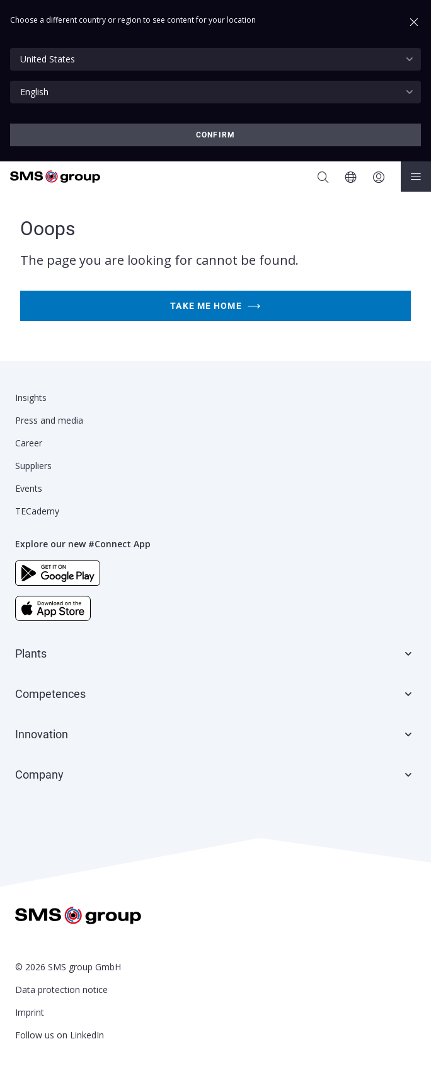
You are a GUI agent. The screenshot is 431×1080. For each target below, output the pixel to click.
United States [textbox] (47, 59)
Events (28, 488)
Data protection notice (61, 990)
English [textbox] (34, 92)
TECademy (37, 511)
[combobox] (215, 59)
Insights (31, 398)
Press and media (49, 420)
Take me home (215, 305)
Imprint (29, 1012)
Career (28, 443)
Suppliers (33, 466)
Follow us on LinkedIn (59, 1035)
